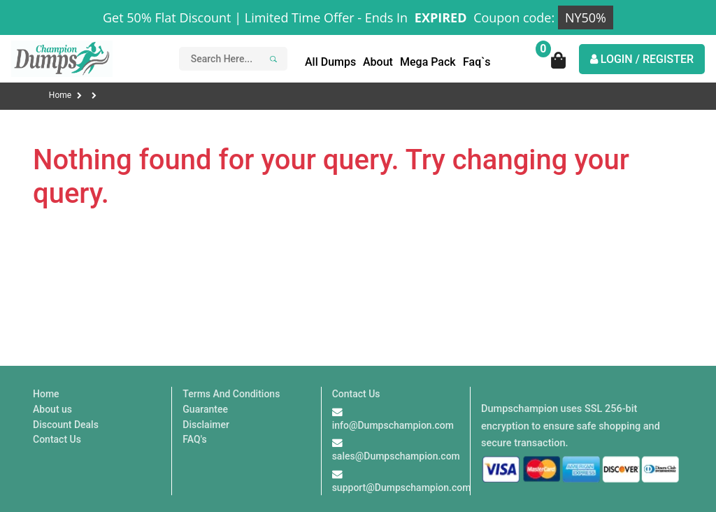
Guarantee (205, 409)
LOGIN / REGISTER (642, 59)
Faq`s (477, 62)
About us (52, 409)
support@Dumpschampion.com (401, 487)
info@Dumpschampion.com (393, 425)
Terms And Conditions (231, 393)
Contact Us (57, 439)
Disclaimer (205, 424)
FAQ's (194, 439)
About (378, 62)
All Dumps (330, 62)
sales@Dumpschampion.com (396, 456)
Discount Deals (66, 424)
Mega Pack (428, 62)
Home (65, 95)
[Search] (271, 59)
